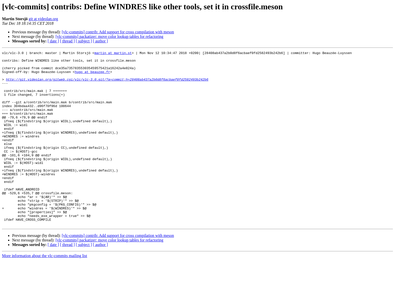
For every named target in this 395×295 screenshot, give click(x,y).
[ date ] (53, 41)
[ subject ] (84, 41)
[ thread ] (67, 41)
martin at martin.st (113, 53)
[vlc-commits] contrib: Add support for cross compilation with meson (118, 32)
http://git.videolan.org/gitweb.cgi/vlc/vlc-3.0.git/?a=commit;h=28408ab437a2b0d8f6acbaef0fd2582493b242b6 (107, 85)
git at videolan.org (43, 19)
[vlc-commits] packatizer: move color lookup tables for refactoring (109, 36)
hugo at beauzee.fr (92, 76)
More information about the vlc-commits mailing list (44, 290)
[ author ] (100, 41)
